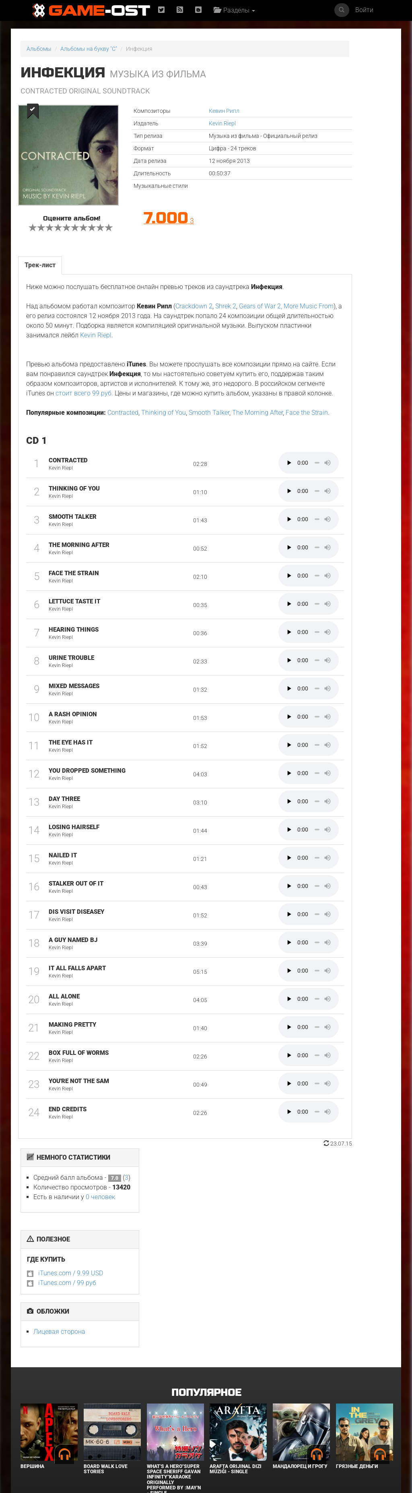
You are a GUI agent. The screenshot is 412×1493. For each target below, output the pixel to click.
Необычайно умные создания (361, 1424)
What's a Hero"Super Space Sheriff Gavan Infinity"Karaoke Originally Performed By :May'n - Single (174, 1338)
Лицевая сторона (312, 224)
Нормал (94, 1421)
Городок (158, 1421)
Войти (364, 10)
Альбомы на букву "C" (88, 49)
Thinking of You (162, 472)
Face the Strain (87, 482)
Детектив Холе (229, 1421)
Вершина (32, 1325)
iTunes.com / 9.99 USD (322, 165)
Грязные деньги (357, 1325)
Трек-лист (39, 286)
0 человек (352, 89)
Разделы (238, 10)
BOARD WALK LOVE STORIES (106, 1327)
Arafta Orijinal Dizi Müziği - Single (236, 1327)
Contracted (122, 472)
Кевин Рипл (177, 111)
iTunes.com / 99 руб (319, 175)
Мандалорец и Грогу (300, 1325)
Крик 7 (281, 1421)
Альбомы (39, 49)
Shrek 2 (224, 337)
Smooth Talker (208, 472)
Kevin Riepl (175, 123)
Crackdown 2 (193, 337)
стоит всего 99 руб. (149, 443)
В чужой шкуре (41, 1421)
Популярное (206, 1252)
